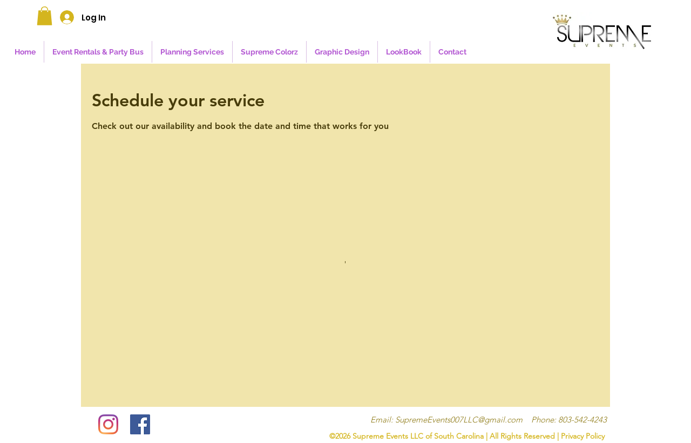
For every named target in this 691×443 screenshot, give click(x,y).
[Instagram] (108, 424)
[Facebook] (140, 424)
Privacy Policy (583, 436)
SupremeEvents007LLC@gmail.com (459, 419)
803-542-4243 (582, 419)
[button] (44, 15)
